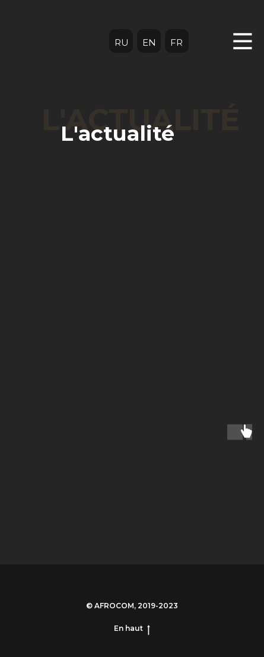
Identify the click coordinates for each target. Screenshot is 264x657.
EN (149, 42)
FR (176, 42)
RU (121, 42)
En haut (132, 628)
